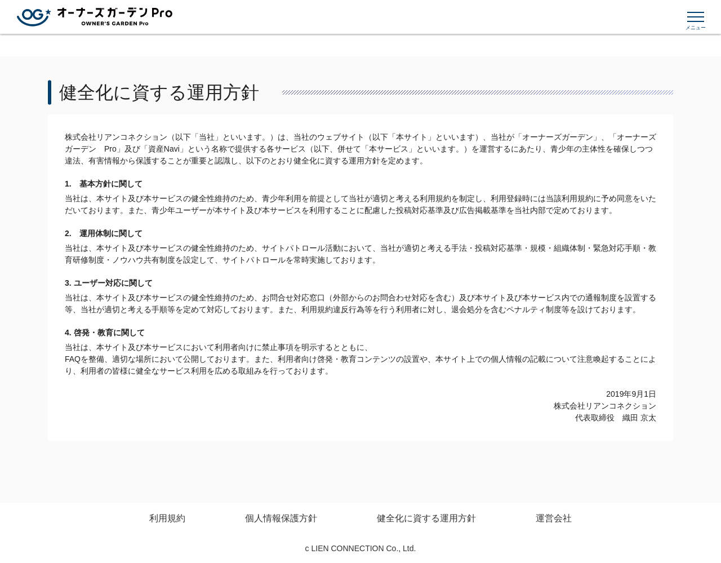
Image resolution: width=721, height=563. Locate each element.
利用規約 (167, 518)
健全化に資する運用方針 (426, 518)
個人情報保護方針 (281, 518)
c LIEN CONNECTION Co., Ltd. (360, 548)
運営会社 (554, 518)
